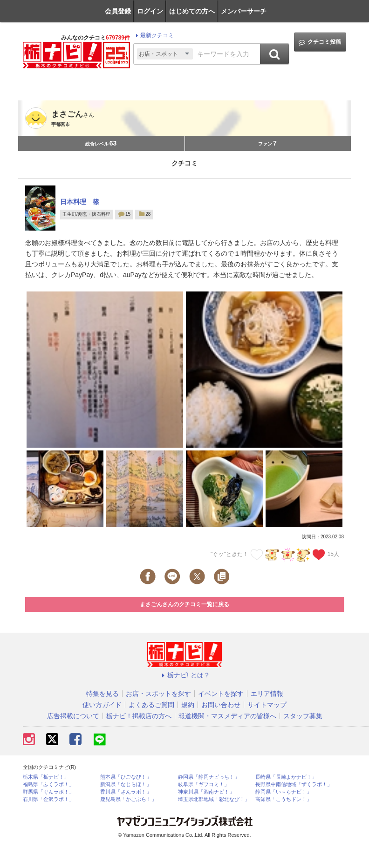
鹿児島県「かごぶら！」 (128, 799)
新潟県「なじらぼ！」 (125, 784)
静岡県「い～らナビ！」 (283, 791)
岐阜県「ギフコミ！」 (203, 784)
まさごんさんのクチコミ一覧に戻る (184, 604)
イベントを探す (221, 693)
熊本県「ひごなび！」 (125, 777)
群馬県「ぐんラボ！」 (48, 791)
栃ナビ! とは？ (184, 675)
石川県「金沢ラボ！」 (48, 799)
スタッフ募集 (302, 716)
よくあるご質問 (151, 704)
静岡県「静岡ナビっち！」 (208, 777)
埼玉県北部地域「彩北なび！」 (214, 799)
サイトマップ (267, 704)
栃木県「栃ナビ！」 (46, 777)
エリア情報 (267, 693)
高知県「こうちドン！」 (283, 799)
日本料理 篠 (79, 201)
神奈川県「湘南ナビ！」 (206, 791)
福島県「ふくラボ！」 (48, 784)
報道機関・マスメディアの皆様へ (227, 716)
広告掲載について (73, 716)
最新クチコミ (153, 35)
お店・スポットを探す (158, 693)
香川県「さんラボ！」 (125, 791)
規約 (187, 704)
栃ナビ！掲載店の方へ (138, 716)
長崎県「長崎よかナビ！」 (286, 777)
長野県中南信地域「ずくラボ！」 (293, 784)
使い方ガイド (102, 704)
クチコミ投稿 (320, 42)
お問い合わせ (220, 704)
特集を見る (102, 693)
